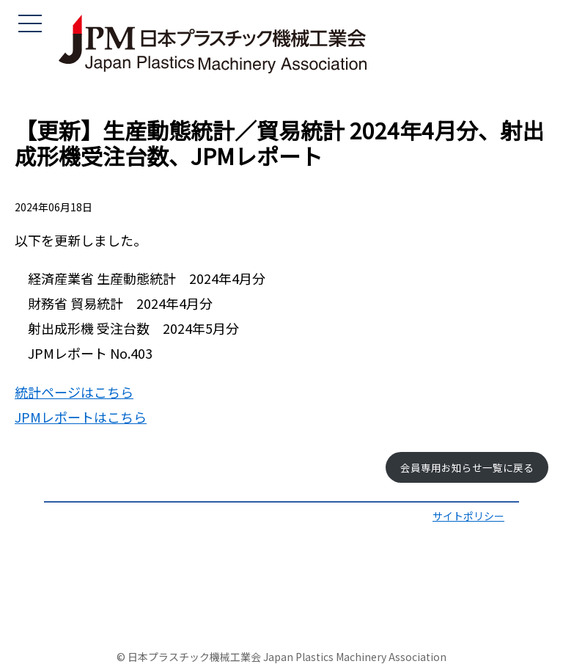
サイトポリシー (468, 515)
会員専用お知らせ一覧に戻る (467, 467)
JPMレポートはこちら (81, 416)
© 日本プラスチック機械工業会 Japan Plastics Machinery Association (281, 656)
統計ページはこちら (74, 391)
